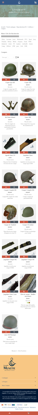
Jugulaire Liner (28, 155)
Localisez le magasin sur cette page (26, 398)
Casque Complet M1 (10, 190)
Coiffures (30, 27)
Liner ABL (28, 117)
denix (10, 44)
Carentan (8, 39)
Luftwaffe (25, 44)
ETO (26, 39)
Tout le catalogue (10, 27)
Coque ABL (27, 82)
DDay (3, 39)
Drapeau (20, 41)
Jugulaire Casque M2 (10, 259)
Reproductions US (21, 27)
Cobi (21, 46)
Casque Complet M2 (28, 190)
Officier (8, 46)
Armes (31, 44)
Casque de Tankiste (10, 225)
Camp (3, 46)
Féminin (4, 41)
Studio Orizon (19, 409)
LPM (13, 46)
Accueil (3, 27)
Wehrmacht (20, 39)
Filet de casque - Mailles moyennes (28, 295)
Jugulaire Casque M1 (28, 259)
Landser (18, 44)
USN (25, 46)
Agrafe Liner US (10, 155)
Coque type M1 (10, 82)
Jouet (14, 39)
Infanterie (4, 44)
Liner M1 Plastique (10, 335)
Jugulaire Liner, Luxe (10, 294)
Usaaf (25, 41)
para (17, 46)
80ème (9, 41)
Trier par (4, 57)
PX (14, 44)
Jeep (34, 39)
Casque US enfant (27, 225)
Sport (30, 39)
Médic (14, 41)
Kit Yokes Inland (10, 117)
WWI (29, 41)
